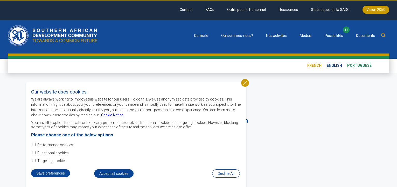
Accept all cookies (113, 174)
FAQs (210, 10)
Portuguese (359, 65)
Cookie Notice (111, 116)
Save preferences (50, 174)
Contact (186, 10)
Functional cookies (53, 153)
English (334, 65)
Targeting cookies (52, 161)
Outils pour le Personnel (246, 10)
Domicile (201, 36)
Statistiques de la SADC (330, 10)
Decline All (226, 174)
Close (245, 83)
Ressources (288, 10)
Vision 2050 (375, 10)
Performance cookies (55, 146)
